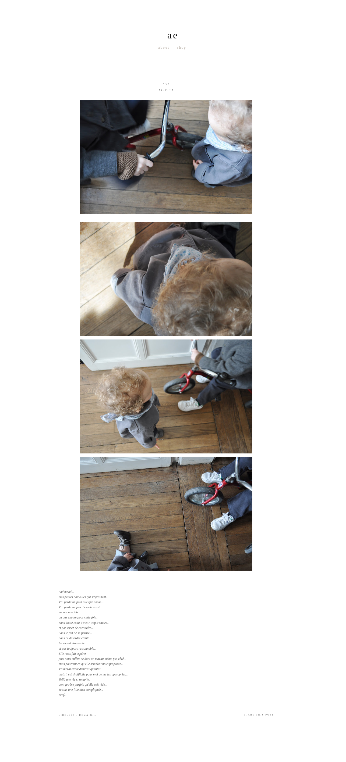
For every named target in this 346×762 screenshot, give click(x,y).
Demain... (88, 715)
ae (173, 35)
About (164, 47)
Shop (181, 47)
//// (166, 84)
